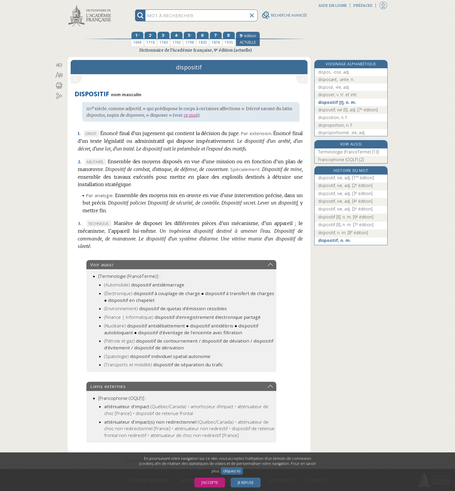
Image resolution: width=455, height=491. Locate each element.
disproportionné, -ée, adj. (341, 132)
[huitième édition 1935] (229, 39)
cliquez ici (231, 470)
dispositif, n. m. (343, 232)
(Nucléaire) (144, 326)
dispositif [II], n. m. (345, 217)
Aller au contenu (91, 5)
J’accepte (210, 482)
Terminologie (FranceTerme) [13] (348, 152)
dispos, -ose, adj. (334, 72)
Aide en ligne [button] (332, 5)
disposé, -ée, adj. (334, 87)
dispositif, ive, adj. (346, 177)
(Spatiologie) (157, 356)
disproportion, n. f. (335, 125)
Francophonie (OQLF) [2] (341, 159)
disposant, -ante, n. (336, 79)
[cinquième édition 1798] (190, 39)
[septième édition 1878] (216, 39)
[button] (59, 65)
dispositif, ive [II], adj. (348, 110)
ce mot (191, 115)
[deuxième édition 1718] (150, 39)
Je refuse (245, 482)
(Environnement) (165, 308)
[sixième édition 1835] (203, 39)
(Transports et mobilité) (163, 365)
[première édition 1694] (137, 39)
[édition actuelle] (248, 39)
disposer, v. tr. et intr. (338, 94)
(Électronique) (152, 293)
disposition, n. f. (333, 117)
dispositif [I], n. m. (337, 102)
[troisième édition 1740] (163, 39)
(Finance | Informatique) (182, 317)
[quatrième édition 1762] (177, 39)
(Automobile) (144, 285)
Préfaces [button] (362, 5)
